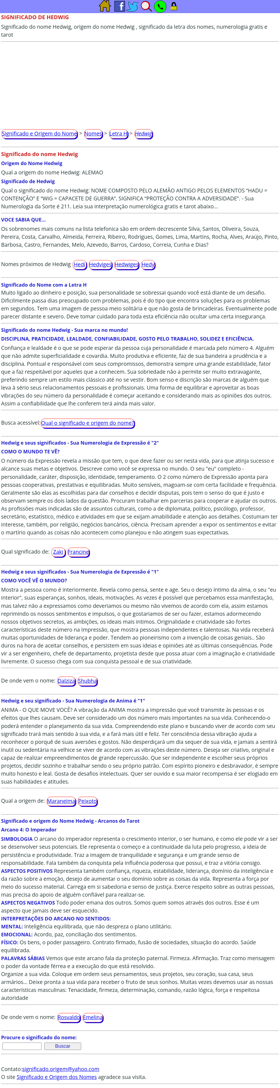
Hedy (148, 264)
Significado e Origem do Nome (39, 133)
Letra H (118, 133)
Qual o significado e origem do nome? (87, 423)
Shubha (87, 680)
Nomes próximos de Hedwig (36, 264)
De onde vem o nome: (28, 680)
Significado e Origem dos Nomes (57, 1077)
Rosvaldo (69, 1017)
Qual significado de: (25, 551)
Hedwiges (127, 264)
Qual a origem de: (23, 800)
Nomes (93, 133)
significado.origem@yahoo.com (60, 1069)
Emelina (93, 1017)
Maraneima (61, 801)
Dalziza (66, 680)
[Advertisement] (140, 83)
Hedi (79, 264)
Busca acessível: (20, 422)
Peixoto (87, 801)
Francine (78, 551)
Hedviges (100, 264)
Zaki (58, 551)
